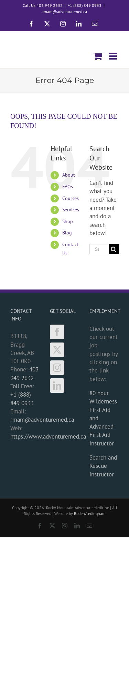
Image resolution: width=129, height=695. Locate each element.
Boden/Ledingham (90, 513)
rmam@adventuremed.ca (64, 11)
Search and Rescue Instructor (103, 466)
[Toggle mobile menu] (114, 56)
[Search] (114, 249)
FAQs (67, 186)
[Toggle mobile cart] (97, 56)
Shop (67, 221)
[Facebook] (57, 332)
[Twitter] (57, 350)
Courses (70, 198)
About (68, 175)
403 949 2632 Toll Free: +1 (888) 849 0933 (24, 386)
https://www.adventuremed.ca (48, 436)
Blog (67, 233)
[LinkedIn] (57, 385)
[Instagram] (57, 367)
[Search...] (99, 249)
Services (70, 210)
